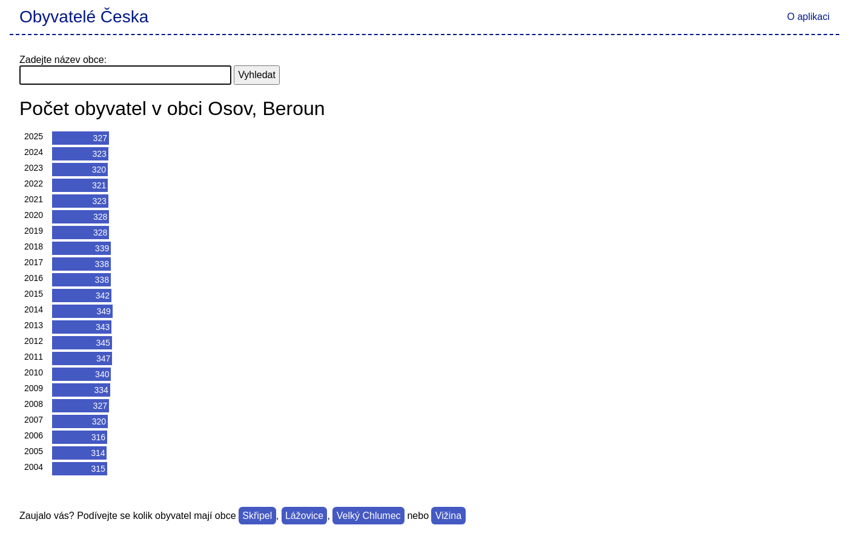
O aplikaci (808, 17)
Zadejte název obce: (63, 59)
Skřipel (257, 515)
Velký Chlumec (369, 515)
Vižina (448, 515)
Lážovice (304, 515)
